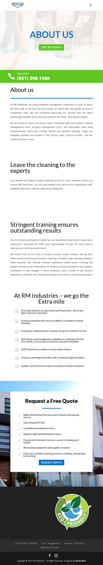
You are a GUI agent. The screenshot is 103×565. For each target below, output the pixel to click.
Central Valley (27, 543)
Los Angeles (51, 543)
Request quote (51, 462)
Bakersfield (50, 547)
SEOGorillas (80, 561)
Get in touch (51, 47)
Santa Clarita (74, 543)
